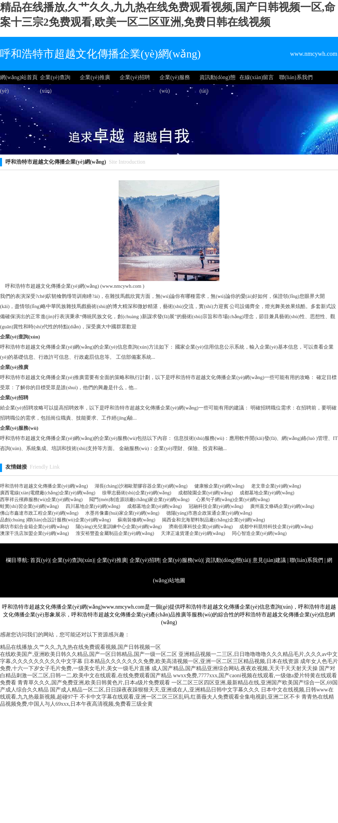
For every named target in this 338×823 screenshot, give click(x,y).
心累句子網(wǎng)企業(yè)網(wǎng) (232, 499)
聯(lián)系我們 (296, 77)
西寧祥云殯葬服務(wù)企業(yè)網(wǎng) (41, 499)
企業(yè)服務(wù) (175, 79)
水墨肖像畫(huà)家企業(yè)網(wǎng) (122, 513)
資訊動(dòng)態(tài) (217, 79)
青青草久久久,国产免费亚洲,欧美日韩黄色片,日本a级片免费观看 (94, 682)
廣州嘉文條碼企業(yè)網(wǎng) (282, 506)
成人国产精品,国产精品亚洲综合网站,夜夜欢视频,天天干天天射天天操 (234, 668)
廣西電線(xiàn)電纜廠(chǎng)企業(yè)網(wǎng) (47, 492)
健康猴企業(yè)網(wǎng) (219, 486)
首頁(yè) (40, 560)
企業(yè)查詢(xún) (55, 79)
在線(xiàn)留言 (256, 77)
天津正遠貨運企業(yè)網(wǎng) (193, 533)
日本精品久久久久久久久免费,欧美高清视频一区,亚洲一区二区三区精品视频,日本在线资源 (191, 661)
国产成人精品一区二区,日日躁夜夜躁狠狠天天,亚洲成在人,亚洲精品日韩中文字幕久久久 (155, 689)
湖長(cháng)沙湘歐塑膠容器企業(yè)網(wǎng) (141, 486)
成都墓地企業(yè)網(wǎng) (267, 492)
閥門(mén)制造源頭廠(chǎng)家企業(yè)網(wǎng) (139, 499)
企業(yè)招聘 (135, 77)
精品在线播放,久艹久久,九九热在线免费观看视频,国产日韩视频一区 (80, 647)
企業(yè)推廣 (95, 77)
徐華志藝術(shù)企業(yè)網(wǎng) (136, 492)
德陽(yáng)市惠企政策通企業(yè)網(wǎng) (209, 513)
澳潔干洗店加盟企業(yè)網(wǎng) (34, 533)
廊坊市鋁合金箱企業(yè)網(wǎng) (34, 526)
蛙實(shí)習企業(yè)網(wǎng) (29, 506)
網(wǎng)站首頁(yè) (19, 79)
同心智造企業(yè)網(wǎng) (259, 533)
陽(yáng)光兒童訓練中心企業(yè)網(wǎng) (119, 526)
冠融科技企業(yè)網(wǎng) (216, 506)
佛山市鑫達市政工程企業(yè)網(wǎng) (39, 513)
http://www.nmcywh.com (241, 601)
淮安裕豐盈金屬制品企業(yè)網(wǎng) (115, 533)
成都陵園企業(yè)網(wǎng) (205, 492)
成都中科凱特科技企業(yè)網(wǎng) (276, 526)
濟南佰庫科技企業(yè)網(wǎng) (201, 526)
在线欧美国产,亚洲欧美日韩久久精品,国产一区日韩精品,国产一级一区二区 (88, 654)
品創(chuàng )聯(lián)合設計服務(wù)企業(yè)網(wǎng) (55, 519)
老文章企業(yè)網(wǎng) (276, 486)
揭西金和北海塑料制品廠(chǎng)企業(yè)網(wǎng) (213, 519)
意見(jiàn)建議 (269, 560)
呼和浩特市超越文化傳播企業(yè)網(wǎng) (44, 486)
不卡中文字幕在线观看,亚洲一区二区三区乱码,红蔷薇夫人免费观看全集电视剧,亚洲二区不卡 (190, 697)
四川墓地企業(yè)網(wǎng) (93, 506)
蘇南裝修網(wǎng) (136, 519)
